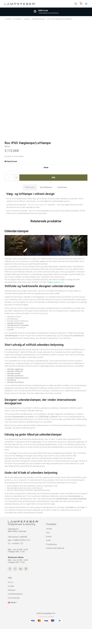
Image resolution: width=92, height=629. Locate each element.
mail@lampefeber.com (21, 540)
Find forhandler (14, 598)
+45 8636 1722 (17, 543)
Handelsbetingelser (15, 594)
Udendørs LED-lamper (15, 323)
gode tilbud (77, 336)
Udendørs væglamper (15, 369)
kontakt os (72, 507)
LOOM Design (43, 417)
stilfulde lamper (62, 499)
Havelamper (11, 380)
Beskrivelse (30, 187)
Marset (54, 417)
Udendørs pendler (13, 373)
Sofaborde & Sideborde (55, 548)
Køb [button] (53, 178)
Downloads (62, 187)
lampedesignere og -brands (22, 417)
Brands (49, 537)
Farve (46, 167)
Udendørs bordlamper (15, 382)
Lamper (49, 529)
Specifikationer (46, 187)
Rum (48, 533)
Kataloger (11, 590)
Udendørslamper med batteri (18, 325)
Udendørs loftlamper (15, 371)
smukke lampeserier (78, 499)
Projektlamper (51, 544)
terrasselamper (74, 496)
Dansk (12, 602)
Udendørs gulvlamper (15, 376)
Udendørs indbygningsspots (18, 378)
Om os (10, 582)
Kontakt (11, 586)
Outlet (48, 540)
